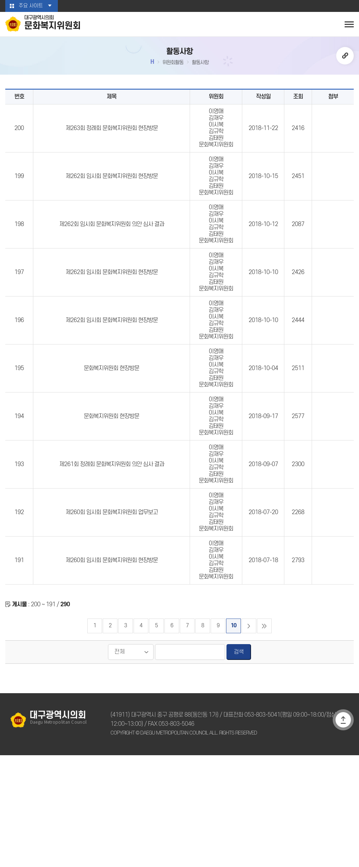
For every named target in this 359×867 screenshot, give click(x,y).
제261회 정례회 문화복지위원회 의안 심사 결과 (111, 548)
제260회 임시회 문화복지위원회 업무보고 (111, 606)
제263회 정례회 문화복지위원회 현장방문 (111, 138)
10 (233, 737)
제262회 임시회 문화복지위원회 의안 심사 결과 (111, 255)
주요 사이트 (30, 5)
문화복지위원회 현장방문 (111, 431)
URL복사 (345, 57)
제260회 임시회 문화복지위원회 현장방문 (111, 665)
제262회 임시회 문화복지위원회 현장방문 (111, 197)
